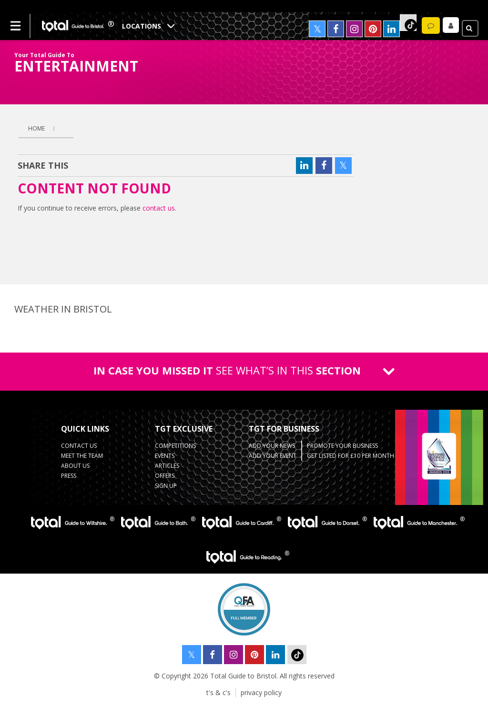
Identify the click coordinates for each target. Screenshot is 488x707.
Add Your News (272, 446)
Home (36, 128)
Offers (164, 476)
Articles (167, 466)
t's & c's (218, 692)
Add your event (272, 456)
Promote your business (342, 446)
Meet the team (82, 456)
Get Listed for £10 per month (350, 456)
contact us (158, 207)
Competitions (175, 446)
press (68, 476)
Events (164, 456)
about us (75, 466)
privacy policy (261, 692)
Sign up (166, 486)
